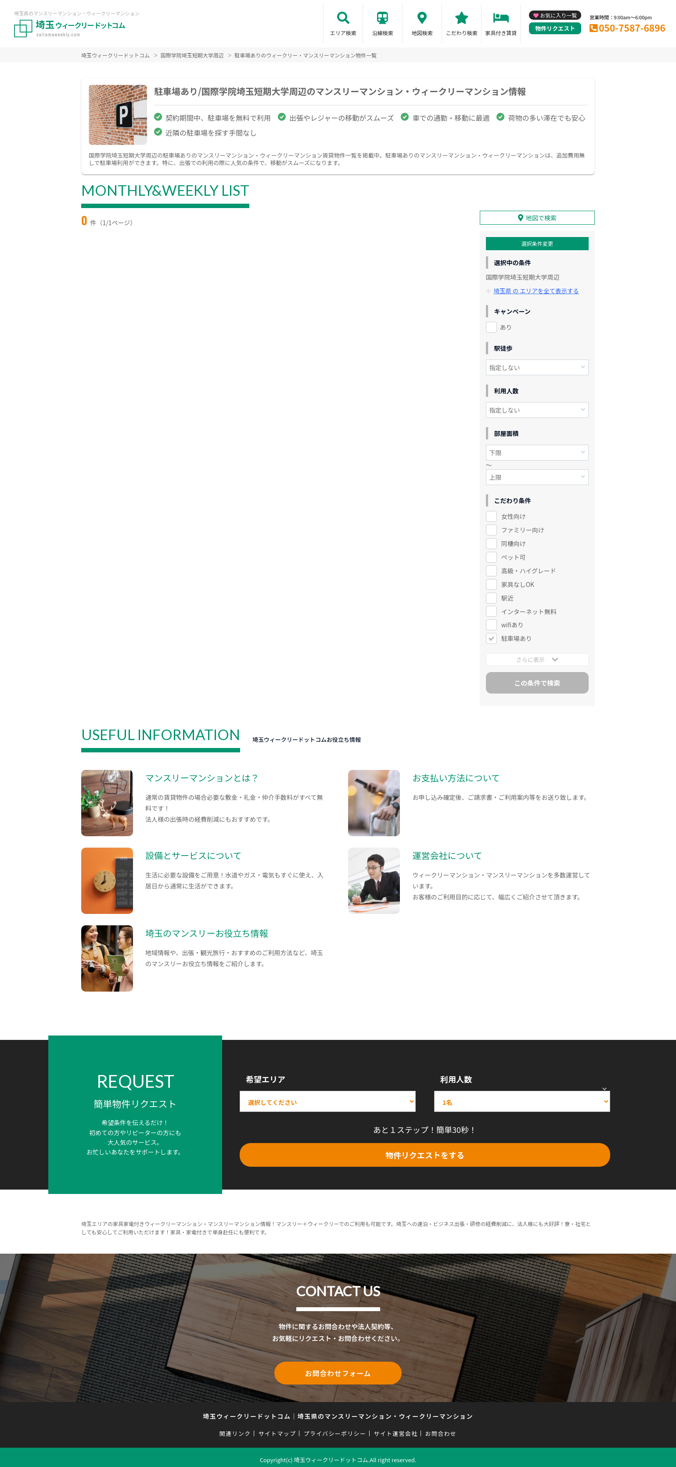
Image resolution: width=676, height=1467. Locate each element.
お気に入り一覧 (558, 15)
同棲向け (513, 540)
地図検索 (422, 32)
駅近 (507, 594)
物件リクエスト (555, 28)
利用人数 (456, 1075)
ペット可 (513, 553)
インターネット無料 (529, 608)
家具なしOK (517, 580)
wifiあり (512, 621)
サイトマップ (277, 1428)
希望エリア (265, 1075)
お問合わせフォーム (338, 1369)
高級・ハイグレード (528, 567)
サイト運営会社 (395, 1428)
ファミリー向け (522, 526)
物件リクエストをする (424, 1151)
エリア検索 (343, 32)
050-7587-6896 (632, 27)
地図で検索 (541, 215)
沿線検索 (382, 32)
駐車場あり (516, 635)
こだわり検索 (462, 32)
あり (506, 324)
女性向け (513, 513)
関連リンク (235, 1428)
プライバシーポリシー (334, 1428)
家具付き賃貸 (501, 32)
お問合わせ (441, 1428)
